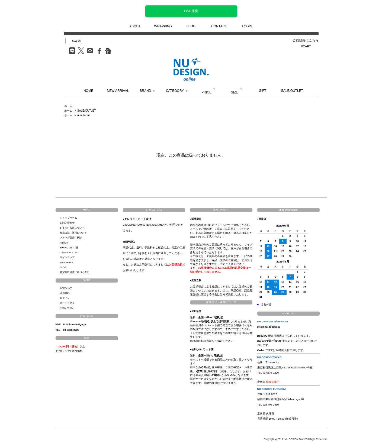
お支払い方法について (72, 227)
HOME (88, 91)
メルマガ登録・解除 (71, 237)
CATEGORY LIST (69, 252)
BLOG (191, 26)
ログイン (65, 298)
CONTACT (219, 26)
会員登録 (65, 293)
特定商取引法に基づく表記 (74, 272)
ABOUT (134, 26)
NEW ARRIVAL (118, 91)
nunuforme (83, 115)
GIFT (262, 91)
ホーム (68, 106)
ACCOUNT (66, 288)
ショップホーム (68, 217)
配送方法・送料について (73, 232)
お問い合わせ (67, 222)
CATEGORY (175, 91)
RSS (62, 308)
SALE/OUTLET (292, 91)
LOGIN (247, 26)
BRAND (145, 91)
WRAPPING (163, 26)
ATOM (70, 308)
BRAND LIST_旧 (69, 247)
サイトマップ (67, 257)
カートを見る (67, 303)
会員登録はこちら (306, 40)
